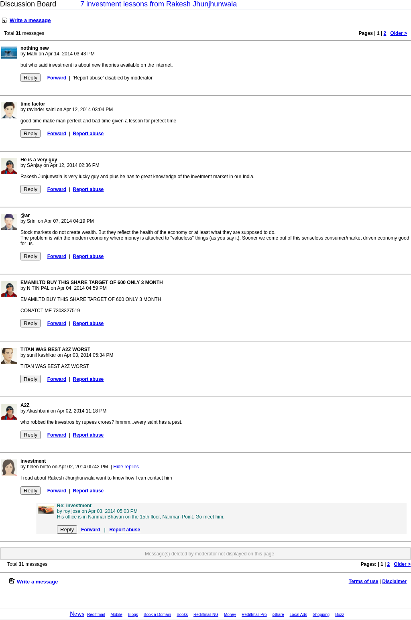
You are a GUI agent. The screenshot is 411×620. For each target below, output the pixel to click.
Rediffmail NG (205, 614)
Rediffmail (96, 614)
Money (230, 614)
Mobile (116, 614)
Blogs (133, 614)
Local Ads (298, 614)
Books (182, 614)
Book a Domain (157, 614)
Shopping (321, 614)
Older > (398, 33)
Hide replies (125, 467)
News (77, 613)
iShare (278, 614)
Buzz (339, 614)
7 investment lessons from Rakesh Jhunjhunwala (158, 4)
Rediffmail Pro (254, 614)
